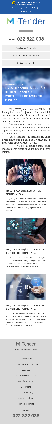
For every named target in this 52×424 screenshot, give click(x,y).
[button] (26, 11)
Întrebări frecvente (26, 381)
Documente (26, 387)
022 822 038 (30, 38)
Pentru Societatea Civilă (26, 375)
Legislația (26, 370)
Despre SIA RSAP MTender (26, 364)
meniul (29, 31)
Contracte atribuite (26, 398)
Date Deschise (26, 358)
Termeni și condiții (26, 403)
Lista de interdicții (25, 392)
